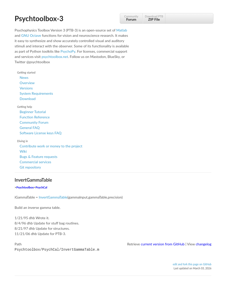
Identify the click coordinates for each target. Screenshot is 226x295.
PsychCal (41, 187)
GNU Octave (31, 35)
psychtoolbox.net (55, 56)
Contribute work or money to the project (51, 146)
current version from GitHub (163, 244)
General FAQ (30, 127)
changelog (203, 244)
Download (27, 98)
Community (131, 18)
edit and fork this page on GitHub (192, 263)
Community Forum (34, 122)
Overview (27, 83)
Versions (26, 88)
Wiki (23, 151)
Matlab (121, 30)
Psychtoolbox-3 (39, 18)
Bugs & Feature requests (38, 156)
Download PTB (154, 18)
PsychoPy (68, 51)
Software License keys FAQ (40, 133)
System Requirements (36, 93)
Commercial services (35, 162)
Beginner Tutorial (33, 112)
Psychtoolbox (25, 187)
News (24, 77)
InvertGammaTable (53, 197)
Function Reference (35, 117)
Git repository (30, 167)
